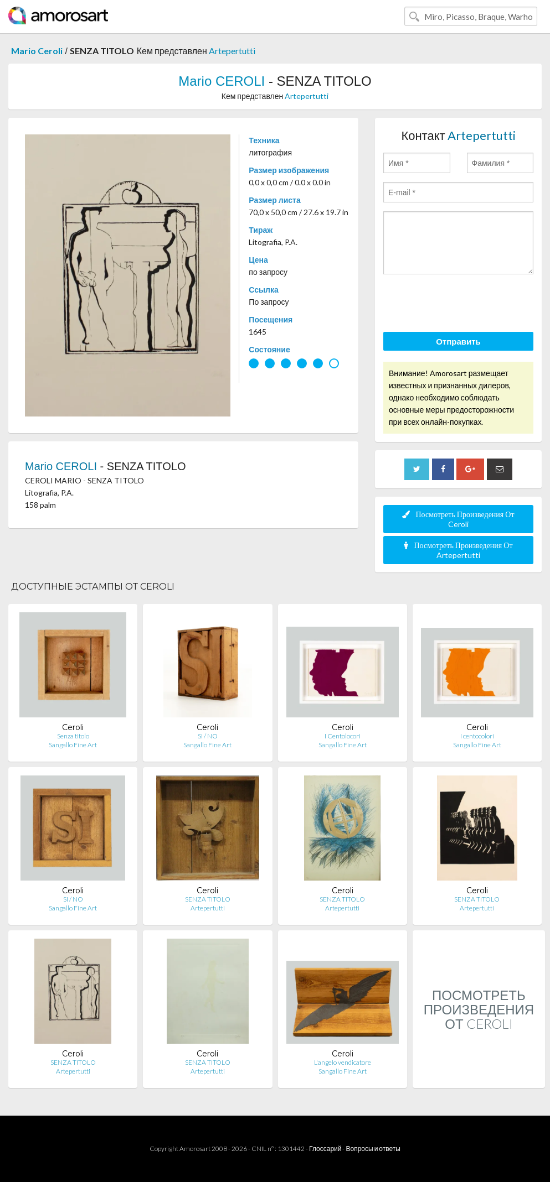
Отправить (458, 341)
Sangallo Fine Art (73, 745)
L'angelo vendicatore (342, 1062)
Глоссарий (325, 1148)
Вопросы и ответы (373, 1148)
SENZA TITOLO (207, 899)
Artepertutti (232, 50)
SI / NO (208, 736)
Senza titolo (73, 736)
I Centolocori (343, 736)
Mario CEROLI (221, 81)
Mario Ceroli (37, 50)
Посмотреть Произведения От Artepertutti (458, 550)
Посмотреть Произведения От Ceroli (458, 519)
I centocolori (477, 736)
